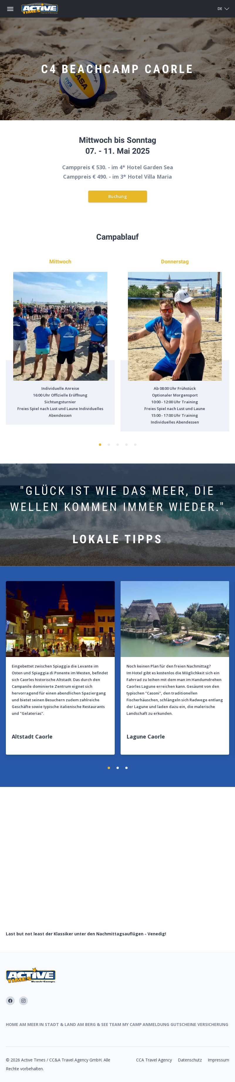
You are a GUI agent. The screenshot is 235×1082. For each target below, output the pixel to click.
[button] (100, 444)
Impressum (218, 1060)
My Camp (132, 1024)
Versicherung (212, 1024)
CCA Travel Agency (154, 1060)
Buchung (117, 196)
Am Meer (28, 1024)
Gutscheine (183, 1024)
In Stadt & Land (57, 1024)
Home (12, 1024)
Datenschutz (190, 1060)
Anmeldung (156, 1024)
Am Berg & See (92, 1024)
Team (115, 1024)
